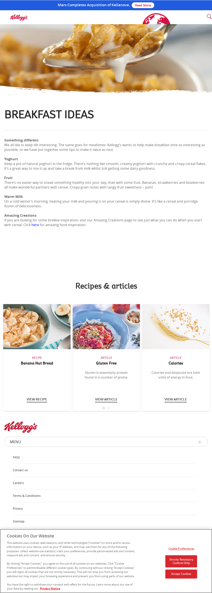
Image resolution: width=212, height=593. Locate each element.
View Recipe (37, 399)
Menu (15, 441)
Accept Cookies (181, 574)
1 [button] (103, 408)
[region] (106, 561)
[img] (19, 17)
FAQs (16, 457)
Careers (18, 483)
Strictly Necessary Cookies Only (181, 561)
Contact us (20, 470)
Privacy (18, 508)
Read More (143, 5)
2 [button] (108, 408)
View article (106, 399)
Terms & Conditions (27, 496)
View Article (175, 399)
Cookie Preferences (181, 549)
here (35, 224)
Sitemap (19, 521)
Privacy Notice (50, 588)
